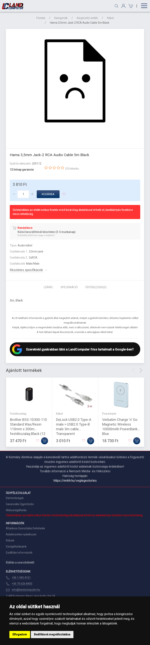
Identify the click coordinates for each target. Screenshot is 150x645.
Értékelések (96, 287)
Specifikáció (69, 287)
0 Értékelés (72, 168)
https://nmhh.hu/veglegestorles (75, 480)
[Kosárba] (44, 440)
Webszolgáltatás (16, 510)
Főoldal (40, 18)
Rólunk (10, 540)
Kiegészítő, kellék (87, 18)
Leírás (48, 287)
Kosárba (48, 194)
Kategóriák (61, 18)
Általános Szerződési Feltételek (25, 528)
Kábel (110, 18)
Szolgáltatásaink (16, 546)
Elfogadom (19, 634)
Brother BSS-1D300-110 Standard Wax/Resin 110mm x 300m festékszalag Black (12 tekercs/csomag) (28, 429)
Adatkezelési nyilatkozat (21, 534)
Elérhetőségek (15, 498)
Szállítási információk (19, 552)
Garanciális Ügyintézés (20, 504)
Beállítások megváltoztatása (52, 634)
